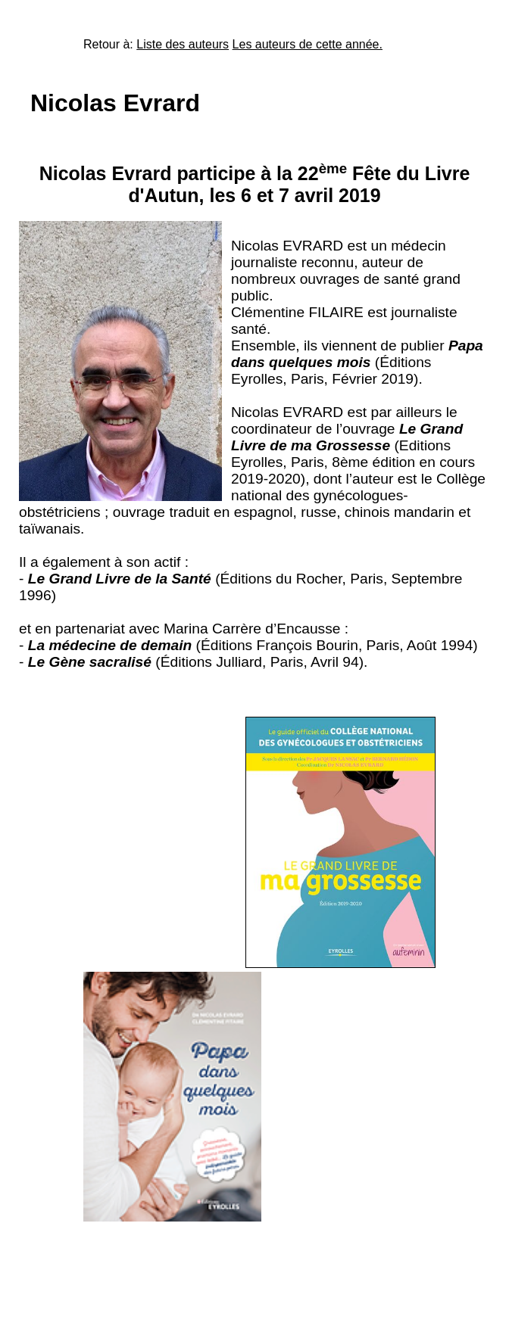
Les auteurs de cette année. (308, 44)
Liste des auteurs (182, 44)
